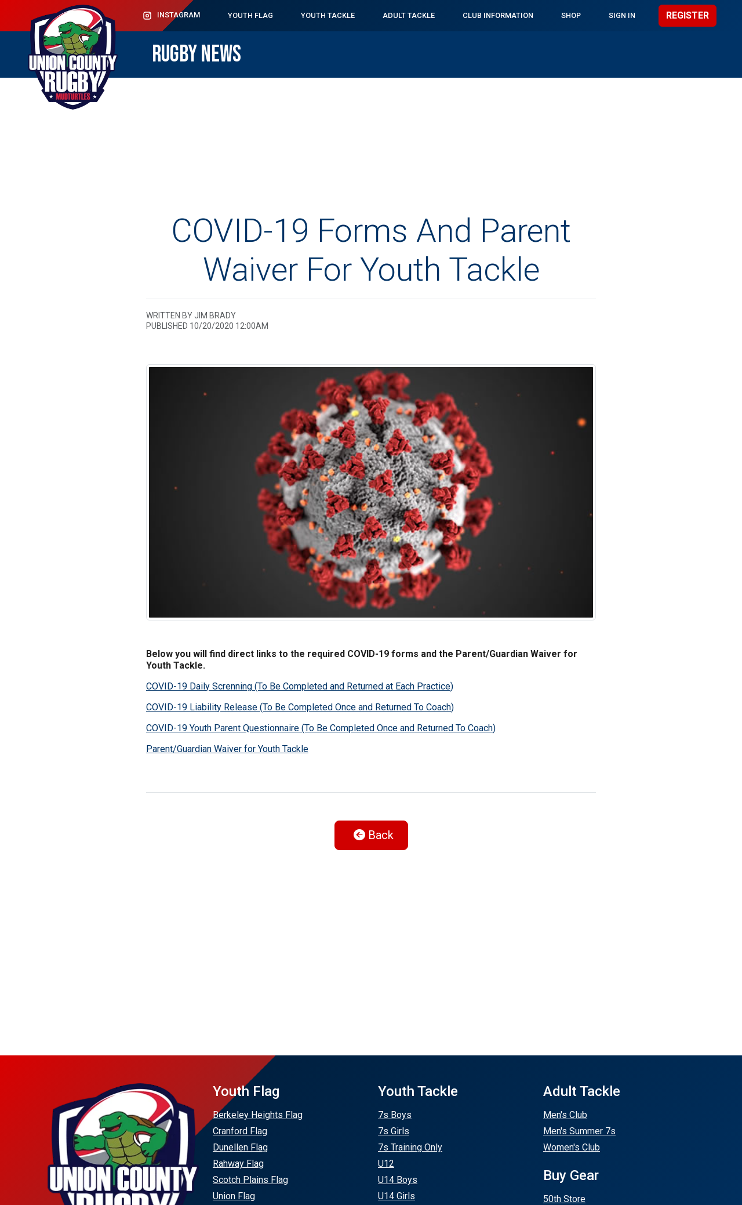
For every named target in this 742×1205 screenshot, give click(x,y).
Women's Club (571, 1147)
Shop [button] (571, 15)
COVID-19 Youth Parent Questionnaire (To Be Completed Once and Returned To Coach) (321, 728)
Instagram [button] (171, 15)
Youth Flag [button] (250, 15)
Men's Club (565, 1114)
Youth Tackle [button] (328, 15)
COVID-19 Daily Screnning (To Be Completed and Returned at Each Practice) (299, 686)
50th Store (564, 1198)
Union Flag (234, 1196)
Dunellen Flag (240, 1147)
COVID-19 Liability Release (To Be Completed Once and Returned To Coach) (300, 707)
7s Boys (395, 1114)
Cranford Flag (240, 1131)
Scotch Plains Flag (250, 1179)
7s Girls (393, 1131)
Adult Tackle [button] (409, 15)
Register (687, 15)
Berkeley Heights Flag (258, 1114)
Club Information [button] (498, 15)
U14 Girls (396, 1196)
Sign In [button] (622, 15)
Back (374, 835)
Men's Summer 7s (579, 1131)
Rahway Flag (238, 1163)
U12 (386, 1163)
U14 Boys (397, 1179)
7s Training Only (410, 1147)
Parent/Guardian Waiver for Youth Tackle (227, 748)
